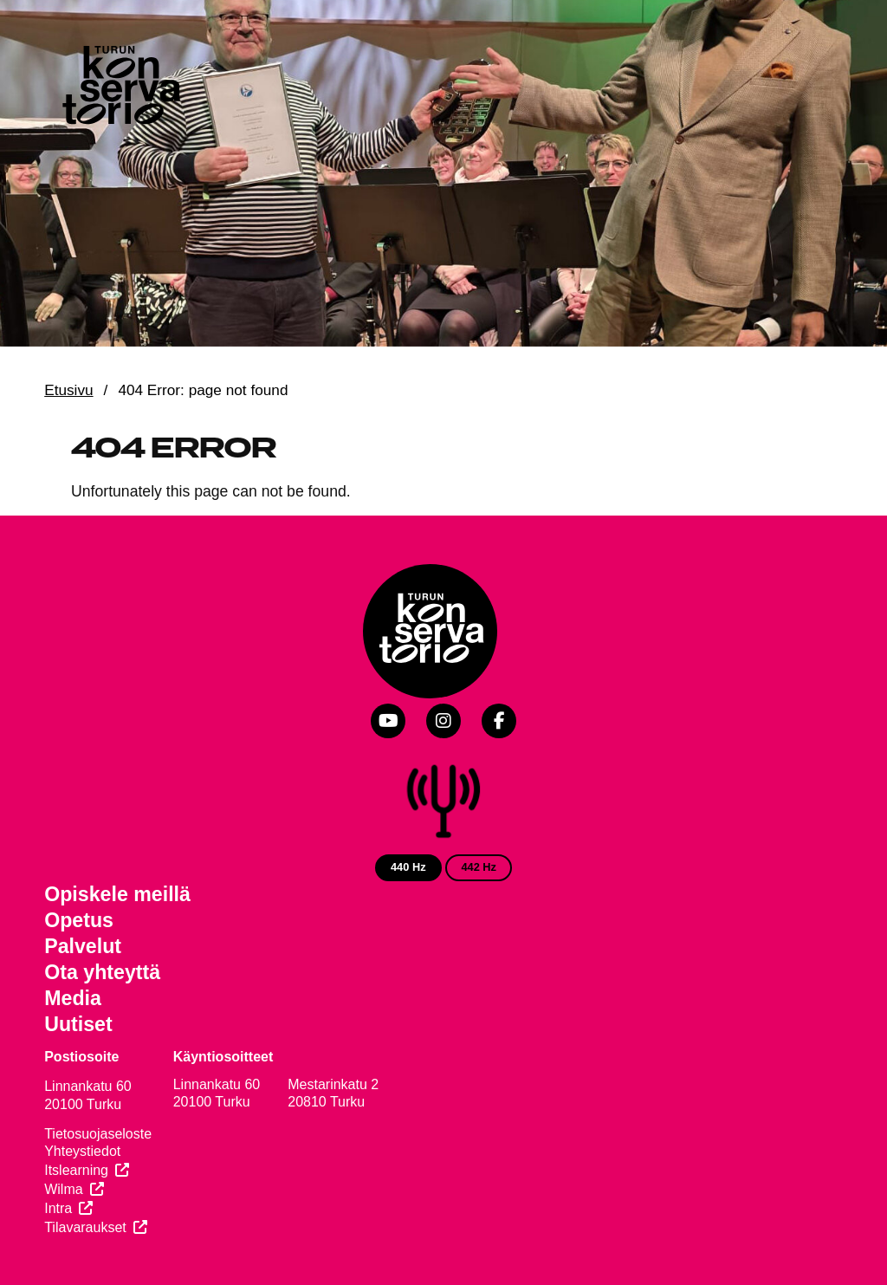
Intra (58, 1208)
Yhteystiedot (82, 1151)
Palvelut (82, 946)
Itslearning (76, 1170)
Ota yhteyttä (102, 972)
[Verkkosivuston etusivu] (119, 88)
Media (72, 998)
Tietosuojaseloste (98, 1133)
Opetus (78, 920)
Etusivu (68, 390)
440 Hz (408, 866)
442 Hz (478, 866)
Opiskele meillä (117, 894)
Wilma (63, 1189)
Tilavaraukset (85, 1227)
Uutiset (78, 1024)
